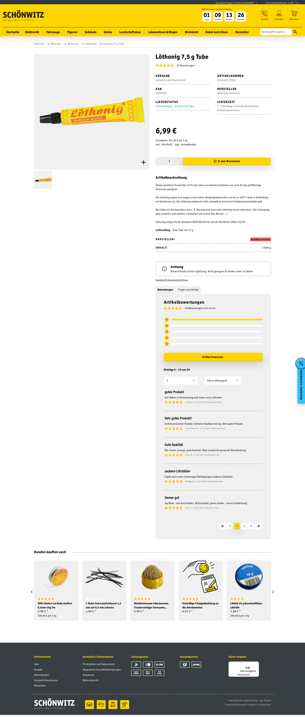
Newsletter (40, 687)
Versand (267, 702)
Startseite (12, 36)
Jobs (36, 666)
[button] (263, 20)
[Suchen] (276, 35)
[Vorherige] (222, 526)
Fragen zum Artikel (188, 289)
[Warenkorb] (294, 20)
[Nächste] (258, 526)
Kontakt (38, 671)
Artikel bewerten (212, 357)
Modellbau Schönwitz (260, 239)
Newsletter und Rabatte (301, 386)
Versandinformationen (46, 682)
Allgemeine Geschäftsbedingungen (102, 671)
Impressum (88, 677)
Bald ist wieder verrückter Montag (215, 13)
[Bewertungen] (213, 65)
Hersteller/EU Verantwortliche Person (172, 280)
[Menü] (256, 666)
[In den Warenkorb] (227, 161)
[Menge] (169, 161)
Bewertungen (166, 289)
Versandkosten (188, 144)
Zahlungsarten (41, 677)
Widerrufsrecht (90, 682)
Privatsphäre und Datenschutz (99, 666)
